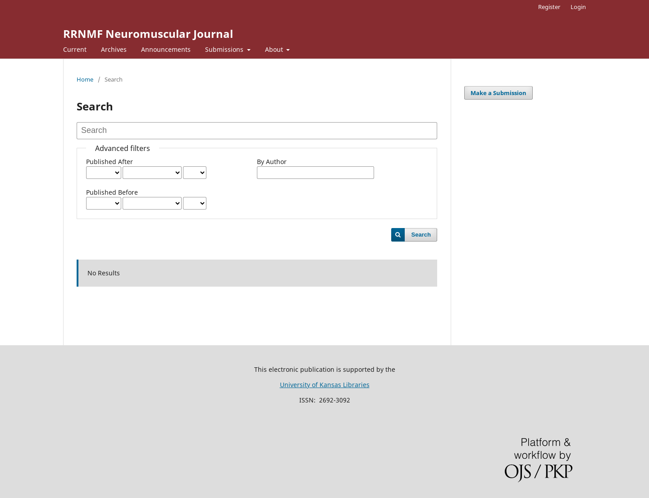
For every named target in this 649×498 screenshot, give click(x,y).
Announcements (166, 49)
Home (85, 79)
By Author (272, 161)
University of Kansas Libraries (325, 384)
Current (75, 49)
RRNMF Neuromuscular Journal (148, 33)
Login (578, 7)
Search (421, 234)
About (275, 49)
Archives (114, 49)
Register (549, 7)
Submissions (225, 49)
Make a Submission (498, 93)
